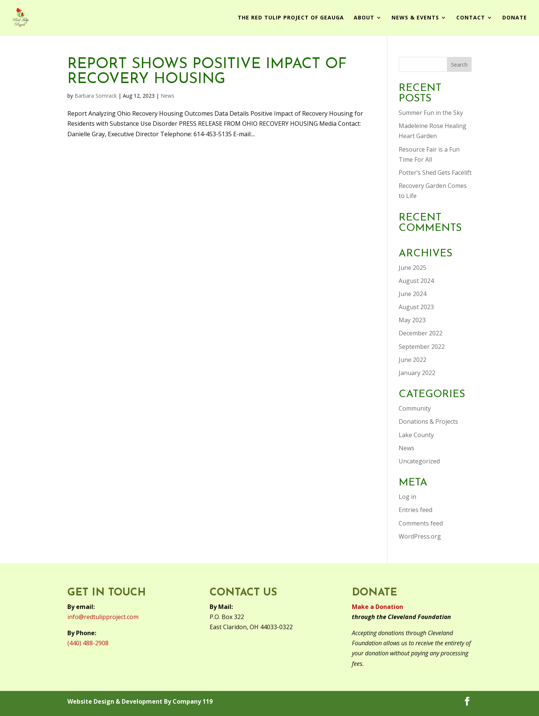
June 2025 (412, 267)
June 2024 (412, 294)
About (364, 18)
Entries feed (415, 510)
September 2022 (422, 346)
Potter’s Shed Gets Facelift (435, 172)
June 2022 (412, 360)
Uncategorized (419, 461)
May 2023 (412, 320)
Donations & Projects (428, 421)
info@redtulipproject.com (102, 617)
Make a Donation (377, 607)
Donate (514, 18)
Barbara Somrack (95, 95)
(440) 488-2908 (88, 643)
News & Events (415, 18)
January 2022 (417, 373)
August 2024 (416, 281)
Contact (470, 18)
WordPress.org (420, 536)
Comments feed (421, 523)
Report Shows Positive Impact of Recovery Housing (207, 72)
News (167, 95)
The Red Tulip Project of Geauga (291, 18)
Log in (407, 497)
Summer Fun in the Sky (431, 113)
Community (415, 408)
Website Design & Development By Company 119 (140, 701)
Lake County (416, 435)
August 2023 (416, 307)
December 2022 (420, 333)
